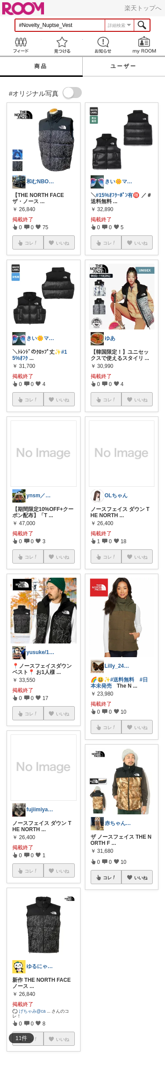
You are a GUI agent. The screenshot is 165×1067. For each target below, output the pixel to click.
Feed (20, 45)
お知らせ (103, 45)
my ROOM (144, 45)
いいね (140, 877)
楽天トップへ (143, 7)
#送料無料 (122, 680)
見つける (62, 45)
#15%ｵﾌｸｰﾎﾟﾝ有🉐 (118, 195)
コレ (109, 877)
